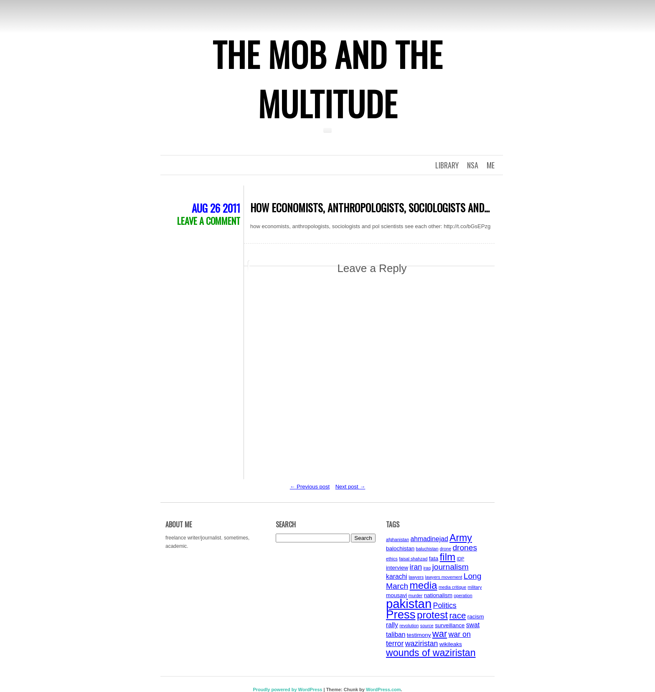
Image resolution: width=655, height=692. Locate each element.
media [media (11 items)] (423, 585)
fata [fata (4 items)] (434, 558)
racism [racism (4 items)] (475, 616)
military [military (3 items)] (475, 587)
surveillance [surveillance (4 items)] (450, 625)
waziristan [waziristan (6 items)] (421, 643)
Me (491, 165)
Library (447, 165)
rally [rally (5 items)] (392, 624)
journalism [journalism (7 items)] (450, 566)
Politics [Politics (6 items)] (445, 605)
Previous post (310, 486)
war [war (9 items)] (439, 633)
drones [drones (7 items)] (464, 547)
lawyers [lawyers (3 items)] (416, 577)
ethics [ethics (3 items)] (392, 558)
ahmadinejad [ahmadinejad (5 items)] (429, 538)
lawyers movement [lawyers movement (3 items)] (443, 577)
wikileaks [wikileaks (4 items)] (450, 644)
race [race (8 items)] (457, 615)
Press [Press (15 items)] (401, 614)
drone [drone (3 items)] (445, 548)
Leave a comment (208, 220)
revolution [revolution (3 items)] (409, 625)
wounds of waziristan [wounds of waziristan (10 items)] (431, 652)
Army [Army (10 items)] (460, 537)
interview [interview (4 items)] (397, 568)
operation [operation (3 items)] (463, 595)
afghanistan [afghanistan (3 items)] (397, 539)
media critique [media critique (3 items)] (452, 587)
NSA (472, 165)
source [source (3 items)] (427, 625)
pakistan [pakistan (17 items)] (409, 604)
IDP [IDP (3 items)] (461, 558)
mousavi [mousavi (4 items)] (396, 595)
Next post (350, 486)
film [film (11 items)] (448, 556)
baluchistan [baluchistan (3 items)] (427, 548)
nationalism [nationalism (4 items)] (438, 595)
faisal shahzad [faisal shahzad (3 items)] (413, 558)
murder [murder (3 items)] (416, 595)
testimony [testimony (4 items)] (419, 635)
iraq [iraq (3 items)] (427, 567)
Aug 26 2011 (216, 208)
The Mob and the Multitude (327, 78)
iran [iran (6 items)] (416, 567)
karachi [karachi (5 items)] (396, 576)
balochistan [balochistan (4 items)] (400, 548)
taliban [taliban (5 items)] (395, 634)
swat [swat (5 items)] (473, 624)
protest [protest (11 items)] (432, 615)
